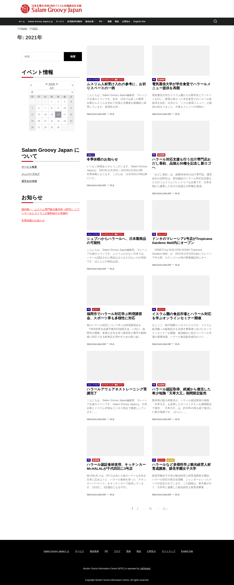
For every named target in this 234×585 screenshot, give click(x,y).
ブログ (117, 551)
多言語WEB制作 (74, 21)
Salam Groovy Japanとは (40, 21)
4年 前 (112, 114)
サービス (60, 21)
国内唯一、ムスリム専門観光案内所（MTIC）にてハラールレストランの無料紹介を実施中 (50, 211)
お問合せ (126, 21)
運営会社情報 (29, 181)
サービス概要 (29, 167)
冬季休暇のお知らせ (102, 159)
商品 (117, 21)
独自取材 (94, 551)
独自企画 (90, 21)
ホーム (22, 21)
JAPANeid (145, 568)
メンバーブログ (30, 174)
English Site (139, 21)
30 (150, 508)
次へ (165, 508)
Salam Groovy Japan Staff (96, 114)
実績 (110, 21)
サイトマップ (168, 551)
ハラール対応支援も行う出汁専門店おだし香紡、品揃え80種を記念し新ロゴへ (181, 163)
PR (101, 21)
